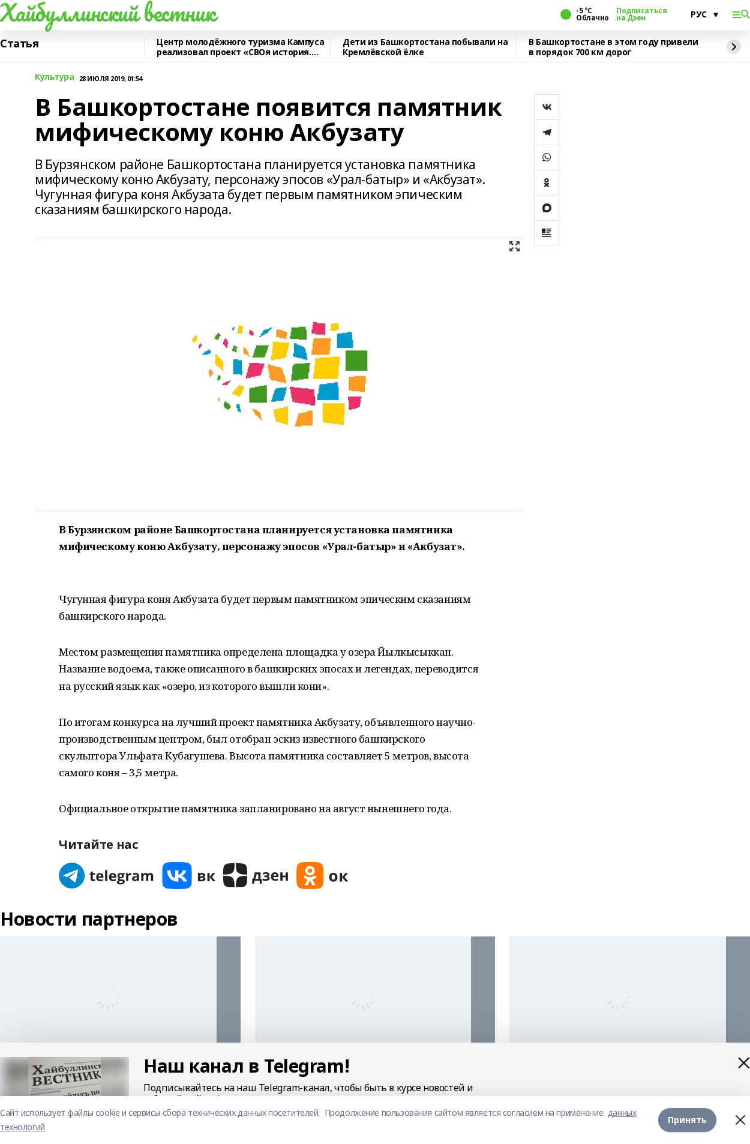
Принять (687, 1119)
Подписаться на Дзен (641, 14)
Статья (19, 43)
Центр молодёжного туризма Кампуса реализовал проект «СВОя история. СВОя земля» (240, 47)
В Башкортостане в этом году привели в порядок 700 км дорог (613, 47)
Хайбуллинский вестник (107, 12)
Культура (54, 77)
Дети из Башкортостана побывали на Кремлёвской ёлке (425, 47)
